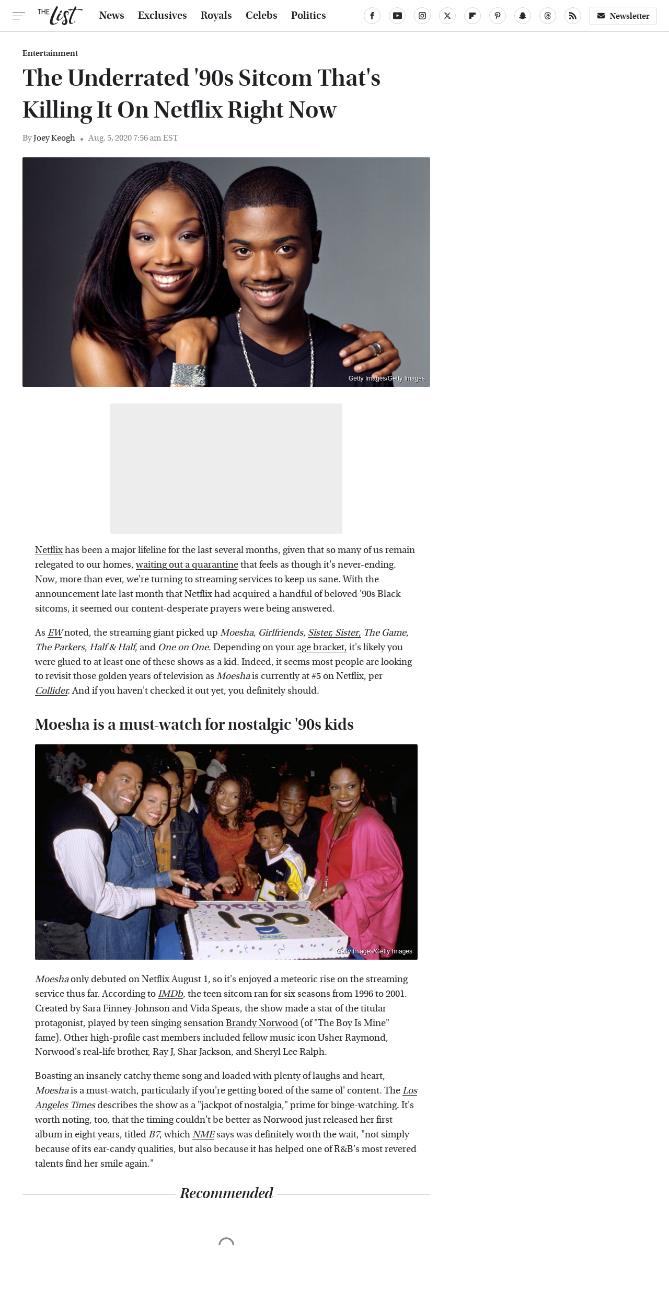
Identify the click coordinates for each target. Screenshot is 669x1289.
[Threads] (547, 15)
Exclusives (162, 15)
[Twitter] (447, 15)
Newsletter (623, 16)
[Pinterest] (497, 15)
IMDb (170, 993)
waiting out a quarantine (187, 564)
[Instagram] (422, 15)
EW (55, 632)
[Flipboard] (472, 15)
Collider (51, 690)
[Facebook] (372, 15)
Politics (308, 15)
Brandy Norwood (262, 1023)
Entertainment (50, 53)
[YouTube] (397, 15)
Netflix (49, 550)
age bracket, (322, 647)
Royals (216, 15)
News (111, 15)
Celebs (262, 15)
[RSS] (572, 15)
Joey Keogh (54, 138)
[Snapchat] (522, 15)
